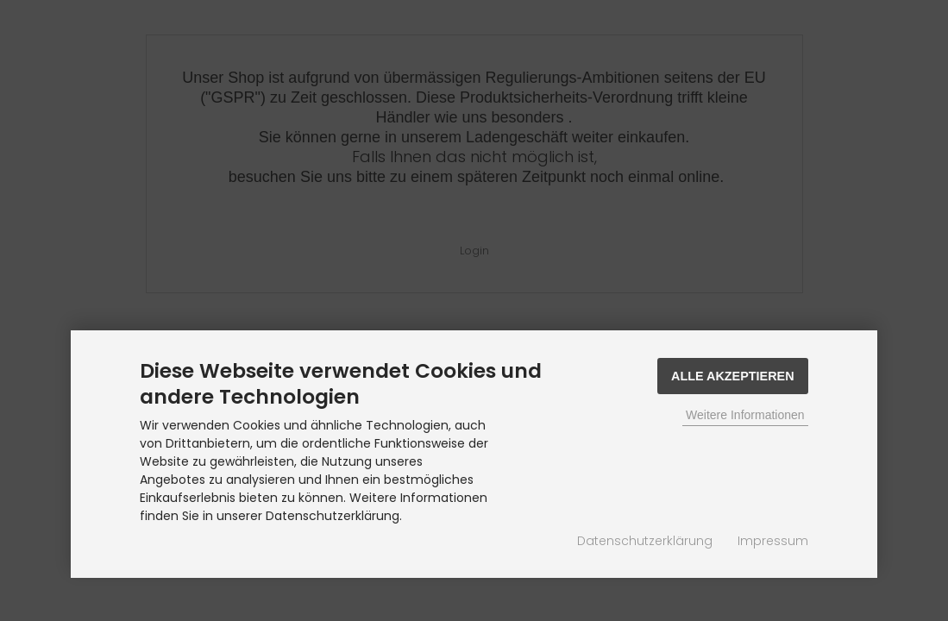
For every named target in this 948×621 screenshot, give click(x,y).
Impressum (773, 540)
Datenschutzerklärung (645, 540)
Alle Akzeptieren (732, 376)
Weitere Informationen (745, 415)
